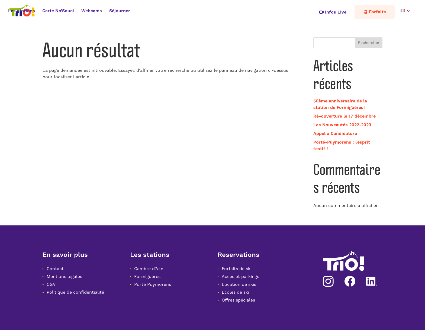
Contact (55, 268)
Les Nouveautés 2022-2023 (342, 125)
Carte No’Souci (58, 11)
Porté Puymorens (152, 284)
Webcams (91, 11)
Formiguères (147, 276)
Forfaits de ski (237, 268)
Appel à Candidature (335, 133)
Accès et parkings (240, 276)
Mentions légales (64, 276)
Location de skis (239, 284)
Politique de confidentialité (75, 292)
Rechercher (368, 42)
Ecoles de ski (235, 292)
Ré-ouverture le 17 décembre (344, 116)
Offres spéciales (238, 300)
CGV (51, 284)
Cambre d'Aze (148, 268)
